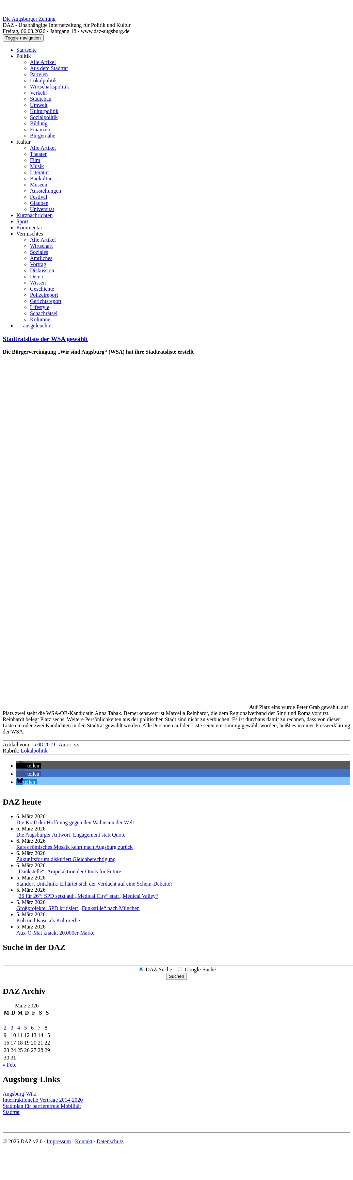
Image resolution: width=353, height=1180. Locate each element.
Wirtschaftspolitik (49, 87)
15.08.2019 (44, 744)
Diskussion (42, 270)
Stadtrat (11, 1112)
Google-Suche (200, 969)
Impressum (59, 1141)
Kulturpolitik (44, 111)
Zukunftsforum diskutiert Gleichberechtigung (65, 859)
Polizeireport (44, 295)
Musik (37, 166)
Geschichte (42, 289)
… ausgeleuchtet (34, 325)
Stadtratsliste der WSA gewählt (45, 338)
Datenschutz (110, 1141)
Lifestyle (39, 307)
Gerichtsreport (45, 301)
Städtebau (40, 99)
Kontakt (84, 1141)
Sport (22, 221)
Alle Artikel (43, 62)
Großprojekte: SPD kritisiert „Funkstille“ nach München (78, 908)
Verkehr (38, 93)
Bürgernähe (42, 136)
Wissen (38, 283)
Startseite (26, 50)
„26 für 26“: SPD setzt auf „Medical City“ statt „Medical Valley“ (87, 896)
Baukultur (41, 178)
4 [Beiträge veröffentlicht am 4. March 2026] (18, 1028)
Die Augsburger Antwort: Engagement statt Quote (70, 835)
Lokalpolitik (43, 80)
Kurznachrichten (34, 215)
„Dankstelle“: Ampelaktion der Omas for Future (68, 871)
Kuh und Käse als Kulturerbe (48, 920)
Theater (38, 154)
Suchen (176, 976)
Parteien (39, 74)
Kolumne (40, 319)
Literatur (39, 172)
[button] (28, 766)
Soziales (39, 252)
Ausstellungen (45, 191)
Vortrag (38, 264)
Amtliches (41, 258)
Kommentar (29, 227)
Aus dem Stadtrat (49, 68)
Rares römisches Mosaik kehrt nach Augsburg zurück (74, 847)
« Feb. (9, 1065)
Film (35, 160)
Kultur (23, 142)
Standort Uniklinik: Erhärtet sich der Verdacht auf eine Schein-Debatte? (94, 884)
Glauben (39, 203)
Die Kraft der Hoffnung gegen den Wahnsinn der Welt (75, 822)
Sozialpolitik (44, 117)
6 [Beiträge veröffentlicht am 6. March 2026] (32, 1028)
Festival (38, 197)
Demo (36, 276)
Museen (38, 185)
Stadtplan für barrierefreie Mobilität (42, 1106)
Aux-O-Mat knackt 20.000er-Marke (55, 933)
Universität (42, 209)
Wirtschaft (41, 246)
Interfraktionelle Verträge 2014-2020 (43, 1100)
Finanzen (40, 129)
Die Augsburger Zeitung (29, 19)
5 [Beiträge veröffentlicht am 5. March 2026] (25, 1028)
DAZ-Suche (159, 969)
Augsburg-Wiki (20, 1094)
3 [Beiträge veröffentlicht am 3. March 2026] (12, 1028)
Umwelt (39, 105)
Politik (23, 56)
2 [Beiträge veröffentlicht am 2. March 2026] (5, 1028)
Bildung (39, 123)
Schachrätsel (44, 313)
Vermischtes (29, 234)
